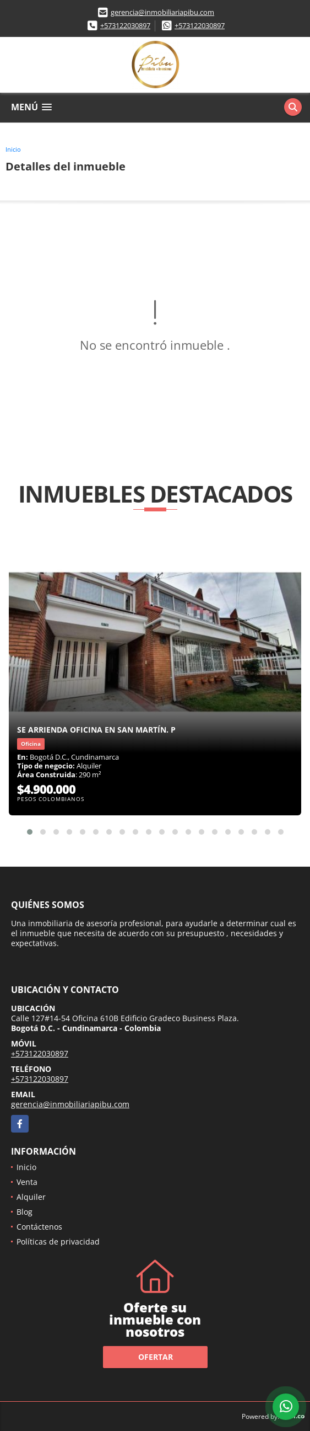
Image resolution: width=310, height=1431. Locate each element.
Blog (24, 1211)
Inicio (13, 149)
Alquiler (31, 1197)
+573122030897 (125, 25)
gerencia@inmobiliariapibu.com (162, 12)
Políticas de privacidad (58, 1241)
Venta (27, 1182)
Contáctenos (39, 1226)
